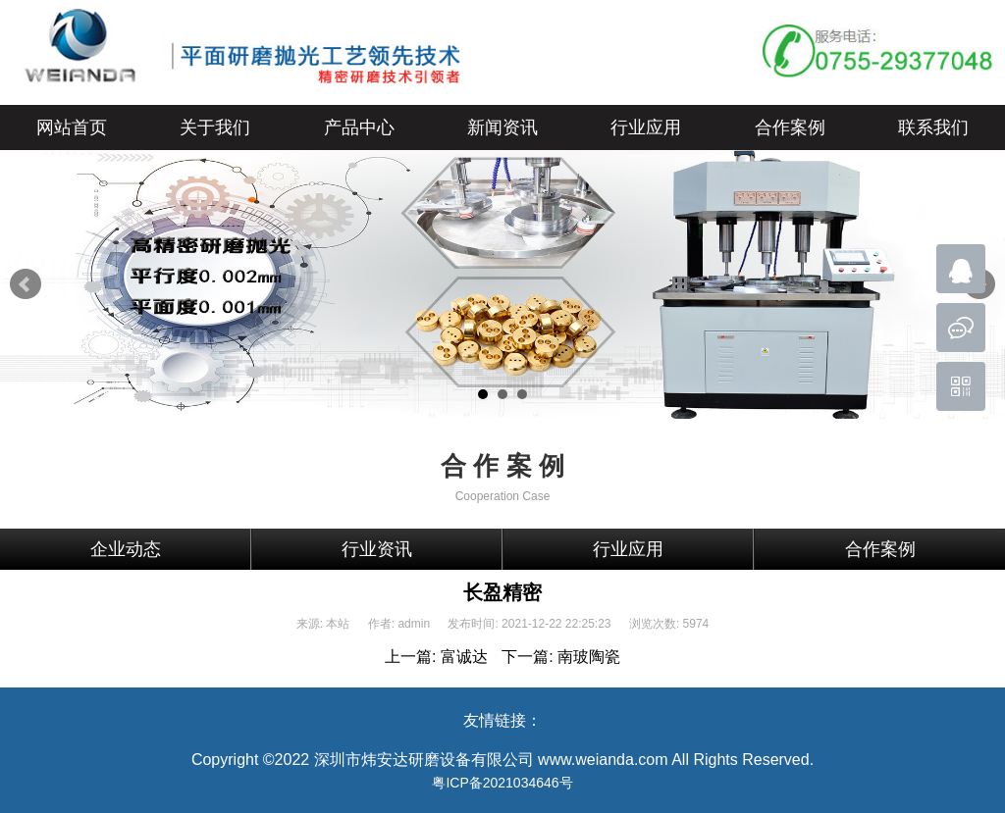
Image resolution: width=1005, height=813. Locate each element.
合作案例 (880, 549)
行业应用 (628, 549)
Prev (25, 284)
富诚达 (464, 656)
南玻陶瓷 (588, 656)
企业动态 (125, 549)
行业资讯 (377, 549)
